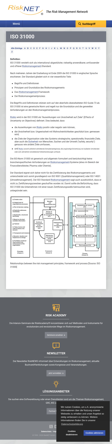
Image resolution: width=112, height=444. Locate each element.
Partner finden (55, 415)
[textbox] (91, 23)
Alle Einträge (16, 52)
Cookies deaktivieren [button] (71, 433)
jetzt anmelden (55, 377)
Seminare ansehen (55, 339)
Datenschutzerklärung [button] (72, 424)
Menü (16, 23)
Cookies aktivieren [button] (94, 433)
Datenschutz (46, 436)
